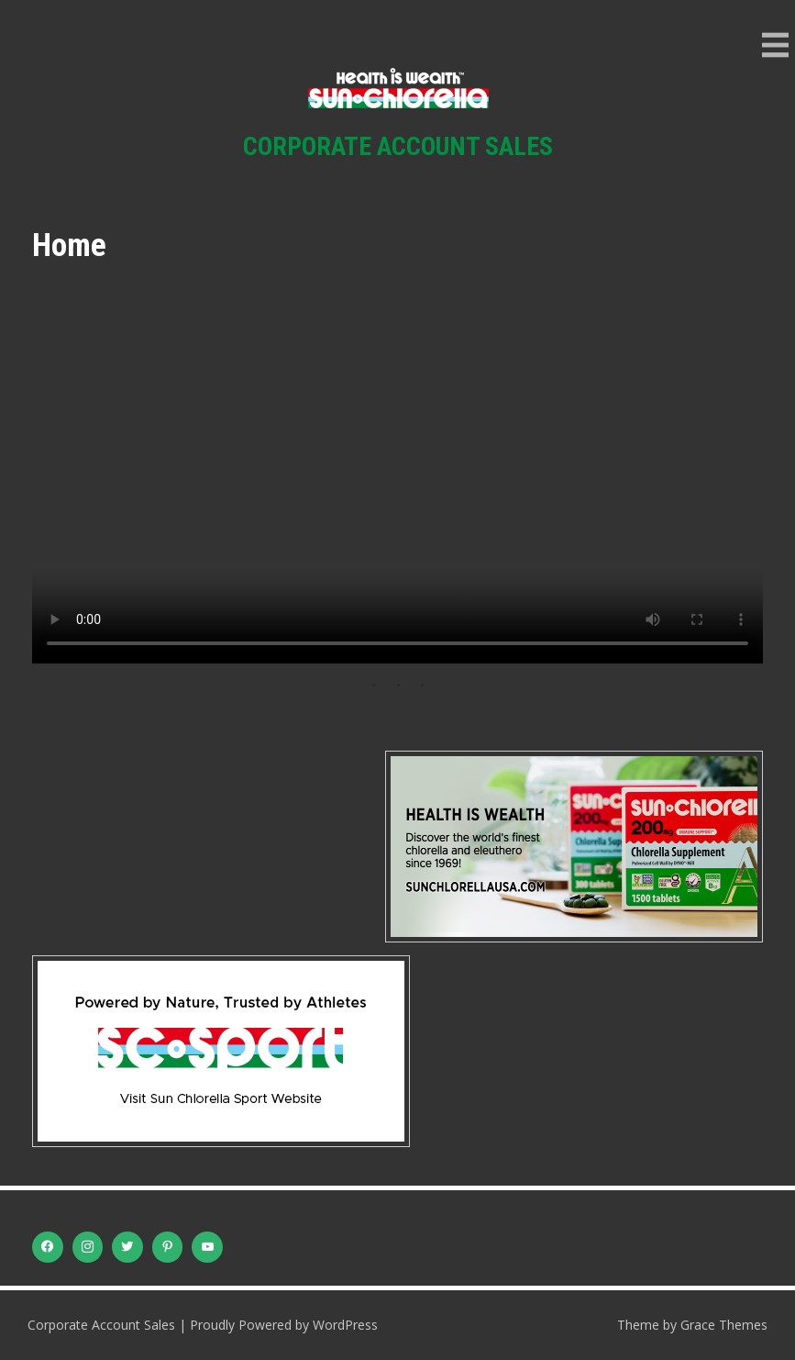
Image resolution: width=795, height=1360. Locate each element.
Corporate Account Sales (398, 146)
